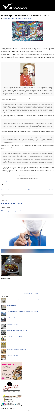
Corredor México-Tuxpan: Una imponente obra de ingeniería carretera (22, 311)
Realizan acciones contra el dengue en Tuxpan (17, 330)
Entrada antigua (50, 189)
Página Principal (28, 189)
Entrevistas (14, 18)
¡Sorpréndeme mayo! (11, 305)
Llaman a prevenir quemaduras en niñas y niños (18, 211)
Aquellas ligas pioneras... (12, 324)
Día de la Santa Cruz (11, 343)
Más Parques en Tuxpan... (12, 317)
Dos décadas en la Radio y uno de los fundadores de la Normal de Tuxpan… (24, 298)
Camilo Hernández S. (7, 18)
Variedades (29, 18)
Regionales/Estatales (22, 18)
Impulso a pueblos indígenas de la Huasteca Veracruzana (26, 15)
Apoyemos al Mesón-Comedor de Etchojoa (16, 349)
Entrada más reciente (5, 189)
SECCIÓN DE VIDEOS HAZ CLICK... (32, 293)
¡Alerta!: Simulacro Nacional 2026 (14, 336)
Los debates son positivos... (13, 355)
